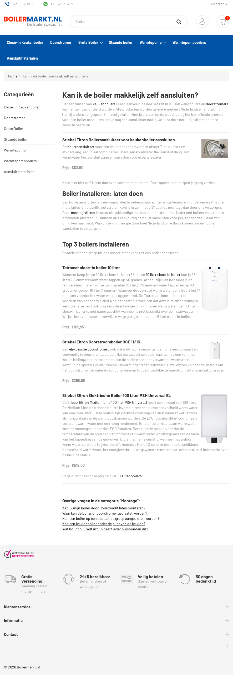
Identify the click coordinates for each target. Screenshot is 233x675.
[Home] (33, 22)
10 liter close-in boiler (163, 274)
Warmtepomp (15, 150)
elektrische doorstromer (88, 349)
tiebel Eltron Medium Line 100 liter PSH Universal (108, 402)
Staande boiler (121, 42)
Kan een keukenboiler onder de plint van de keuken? (103, 523)
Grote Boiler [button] (90, 42)
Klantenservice (17, 606)
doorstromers (217, 104)
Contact (11, 634)
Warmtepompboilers (189, 42)
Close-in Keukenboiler (25, 42)
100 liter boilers (129, 476)
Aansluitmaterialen (22, 58)
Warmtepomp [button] (152, 42)
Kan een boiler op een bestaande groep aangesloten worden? (110, 518)
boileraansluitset (80, 146)
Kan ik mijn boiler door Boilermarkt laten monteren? (103, 508)
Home (12, 76)
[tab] (116, 607)
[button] (202, 21)
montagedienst (83, 212)
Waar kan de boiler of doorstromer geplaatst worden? (104, 513)
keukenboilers (104, 104)
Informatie (13, 620)
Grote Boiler (13, 128)
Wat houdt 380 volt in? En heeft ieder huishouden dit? (105, 529)
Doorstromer (60, 42)
